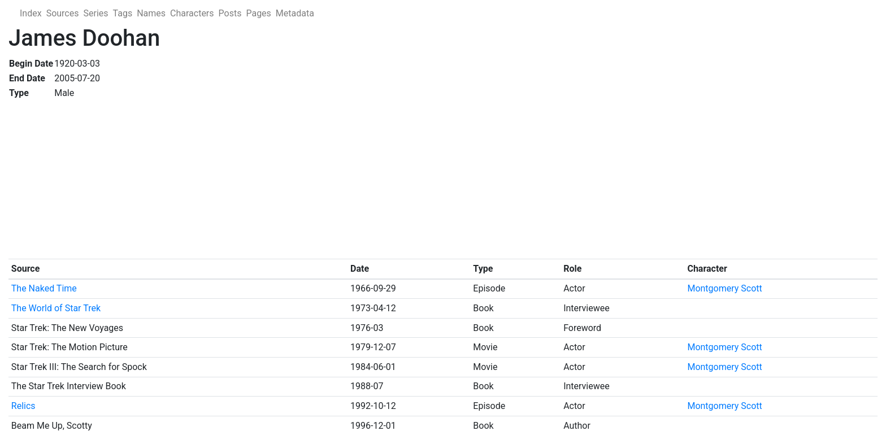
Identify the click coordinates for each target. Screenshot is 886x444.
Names (151, 13)
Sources (62, 13)
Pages (258, 13)
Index (31, 13)
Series (95, 13)
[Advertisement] (347, 180)
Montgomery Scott (724, 288)
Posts (230, 13)
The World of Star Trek (56, 308)
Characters (192, 13)
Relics (23, 406)
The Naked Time (44, 288)
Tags (123, 13)
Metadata (295, 13)
